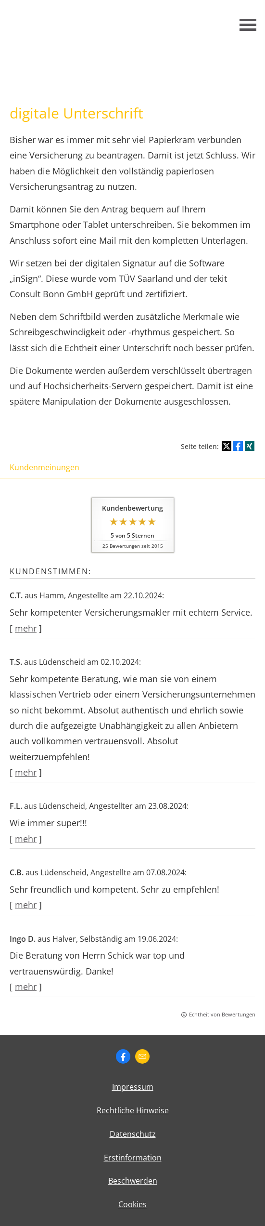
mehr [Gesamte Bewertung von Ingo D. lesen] (26, 986)
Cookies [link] (132, 1204)
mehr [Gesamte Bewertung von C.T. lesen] (26, 628)
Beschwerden (132, 1180)
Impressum (132, 1086)
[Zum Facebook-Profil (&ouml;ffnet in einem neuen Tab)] (123, 1056)
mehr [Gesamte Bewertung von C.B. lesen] (26, 904)
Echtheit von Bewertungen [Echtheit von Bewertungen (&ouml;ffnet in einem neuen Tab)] (222, 1014)
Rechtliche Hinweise (133, 1110)
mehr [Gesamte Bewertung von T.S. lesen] (26, 772)
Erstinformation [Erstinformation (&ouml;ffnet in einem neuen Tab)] (133, 1157)
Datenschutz (133, 1134)
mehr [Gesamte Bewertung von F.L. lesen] (26, 838)
